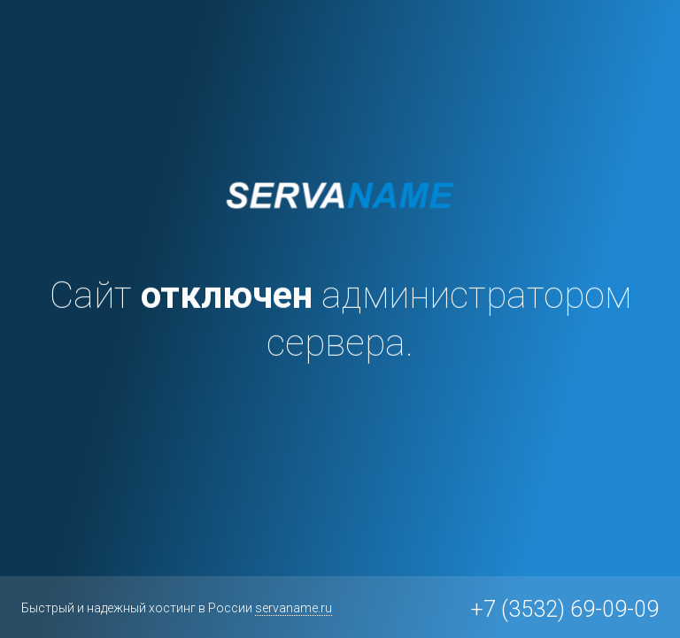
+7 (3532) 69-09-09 (564, 609)
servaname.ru (293, 608)
